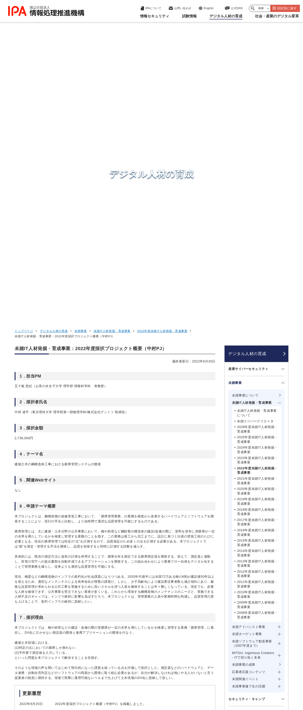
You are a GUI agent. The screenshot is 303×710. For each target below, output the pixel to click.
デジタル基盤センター (152, 636)
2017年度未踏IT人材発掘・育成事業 (257, 255)
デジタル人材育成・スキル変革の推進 (251, 480)
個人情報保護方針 (87, 681)
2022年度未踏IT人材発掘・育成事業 (162, 64)
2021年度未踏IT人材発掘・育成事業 (257, 214)
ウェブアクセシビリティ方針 (131, 681)
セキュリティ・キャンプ (246, 432)
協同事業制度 (244, 681)
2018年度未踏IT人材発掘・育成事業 (257, 245)
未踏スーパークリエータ (255, 154)
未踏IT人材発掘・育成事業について (257, 146)
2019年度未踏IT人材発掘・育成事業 (257, 235)
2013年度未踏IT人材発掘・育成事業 (257, 297)
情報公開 (218, 681)
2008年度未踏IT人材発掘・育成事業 (257, 348)
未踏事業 (80, 64)
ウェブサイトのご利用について (41, 681)
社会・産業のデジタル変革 (238, 639)
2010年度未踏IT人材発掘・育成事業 (257, 328)
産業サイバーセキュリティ (248, 102)
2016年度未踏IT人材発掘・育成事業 (257, 266)
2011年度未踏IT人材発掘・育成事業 (257, 317)
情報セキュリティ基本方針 (182, 681)
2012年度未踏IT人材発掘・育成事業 (257, 307)
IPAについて (225, 651)
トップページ (24, 64)
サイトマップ (273, 681)
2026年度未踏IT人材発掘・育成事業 (257, 162)
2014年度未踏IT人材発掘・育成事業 (257, 286)
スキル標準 (236, 464)
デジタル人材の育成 (54, 64)
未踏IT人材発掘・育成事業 (112, 64)
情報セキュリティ (230, 606)
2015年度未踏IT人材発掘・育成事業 (257, 276)
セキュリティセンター (152, 606)
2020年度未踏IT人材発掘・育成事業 (257, 224)
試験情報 (221, 617)
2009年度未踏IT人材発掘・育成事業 (257, 338)
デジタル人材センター (152, 645)
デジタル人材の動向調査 (246, 496)
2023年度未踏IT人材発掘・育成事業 (257, 193)
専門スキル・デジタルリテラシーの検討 (251, 513)
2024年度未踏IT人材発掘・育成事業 (257, 183)
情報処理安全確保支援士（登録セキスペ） (251, 448)
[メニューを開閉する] (282, 102)
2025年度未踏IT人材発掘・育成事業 (257, 173)
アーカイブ (154, 689)
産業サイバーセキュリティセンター (163, 614)
